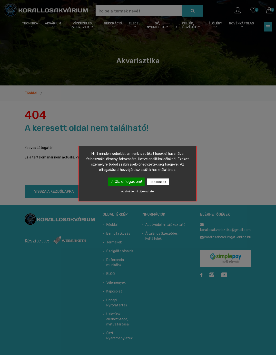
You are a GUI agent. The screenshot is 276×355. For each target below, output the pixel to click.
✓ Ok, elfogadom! (126, 181)
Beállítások (158, 182)
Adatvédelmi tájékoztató (137, 191)
